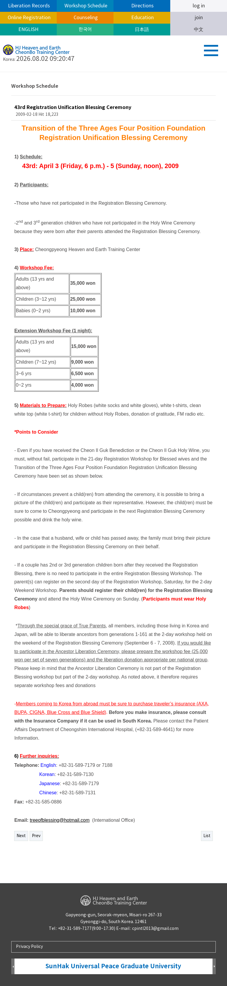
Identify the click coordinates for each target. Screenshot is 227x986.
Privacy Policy (29, 946)
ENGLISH (28, 29)
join (199, 17)
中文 (198, 29)
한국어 (85, 29)
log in (199, 6)
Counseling (85, 17)
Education (142, 17)
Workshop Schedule (85, 6)
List (206, 836)
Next (21, 836)
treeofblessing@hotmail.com (60, 820)
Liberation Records (28, 6)
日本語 (142, 29)
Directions (142, 6)
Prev (36, 836)
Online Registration (29, 17)
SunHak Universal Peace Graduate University (113, 966)
